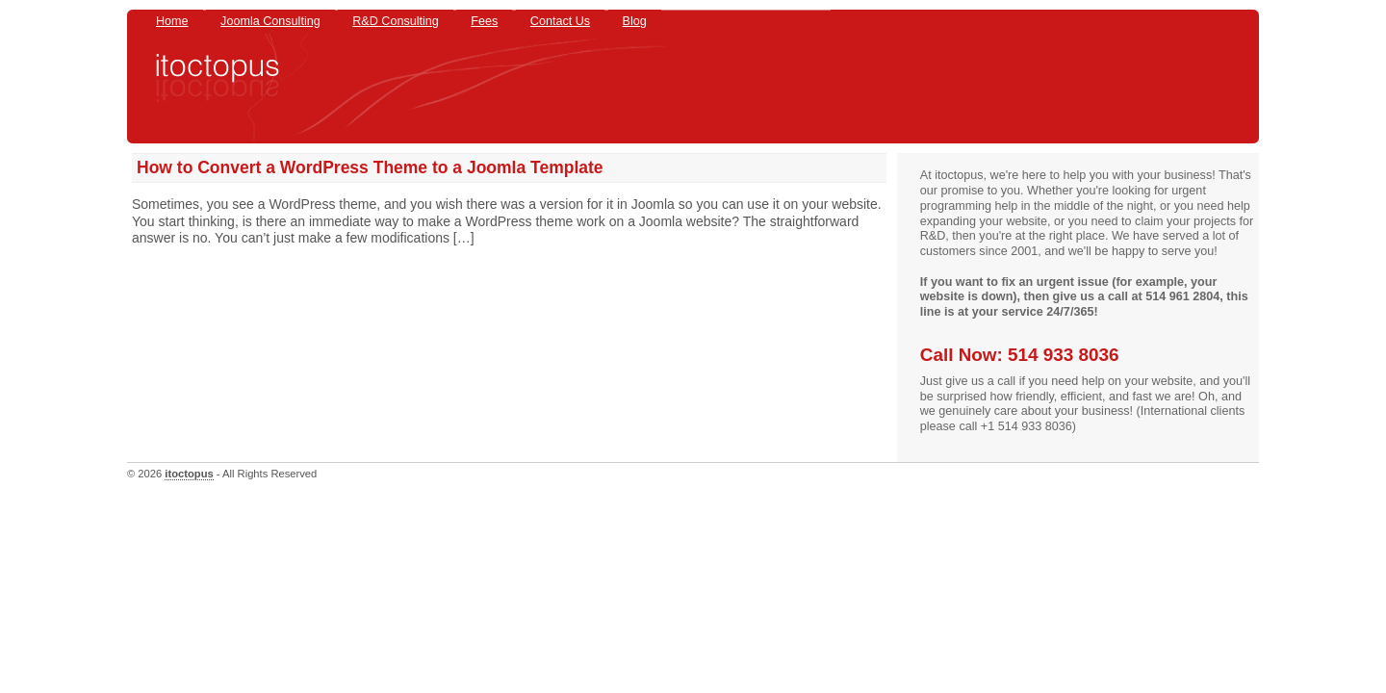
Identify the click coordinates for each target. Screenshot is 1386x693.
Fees (484, 21)
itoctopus (189, 473)
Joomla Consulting (270, 21)
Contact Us (560, 21)
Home (172, 21)
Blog (635, 21)
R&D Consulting (395, 21)
